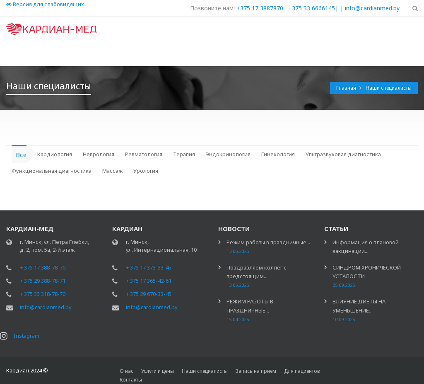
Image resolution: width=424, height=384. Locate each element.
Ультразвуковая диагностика (343, 154)
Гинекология (278, 154)
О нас (126, 370)
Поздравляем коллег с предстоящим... (256, 276)
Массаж (112, 170)
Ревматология (143, 154)
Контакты (131, 379)
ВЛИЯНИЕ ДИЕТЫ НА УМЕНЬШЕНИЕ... (358, 310)
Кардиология (54, 154)
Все (21, 154)
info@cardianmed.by (372, 8)
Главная (346, 87)
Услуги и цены (157, 370)
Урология (145, 170)
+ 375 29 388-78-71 (42, 280)
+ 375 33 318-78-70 (42, 294)
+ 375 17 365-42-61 (148, 280)
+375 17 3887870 (259, 8)
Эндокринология (228, 154)
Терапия (184, 154)
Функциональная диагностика (52, 170)
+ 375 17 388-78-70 (42, 267)
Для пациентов (302, 370)
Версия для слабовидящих (45, 4)
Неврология (98, 154)
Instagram (26, 335)
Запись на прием (256, 370)
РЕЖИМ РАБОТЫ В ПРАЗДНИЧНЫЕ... (249, 310)
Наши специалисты (389, 87)
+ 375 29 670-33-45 (148, 294)
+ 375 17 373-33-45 (148, 267)
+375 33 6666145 (311, 8)
